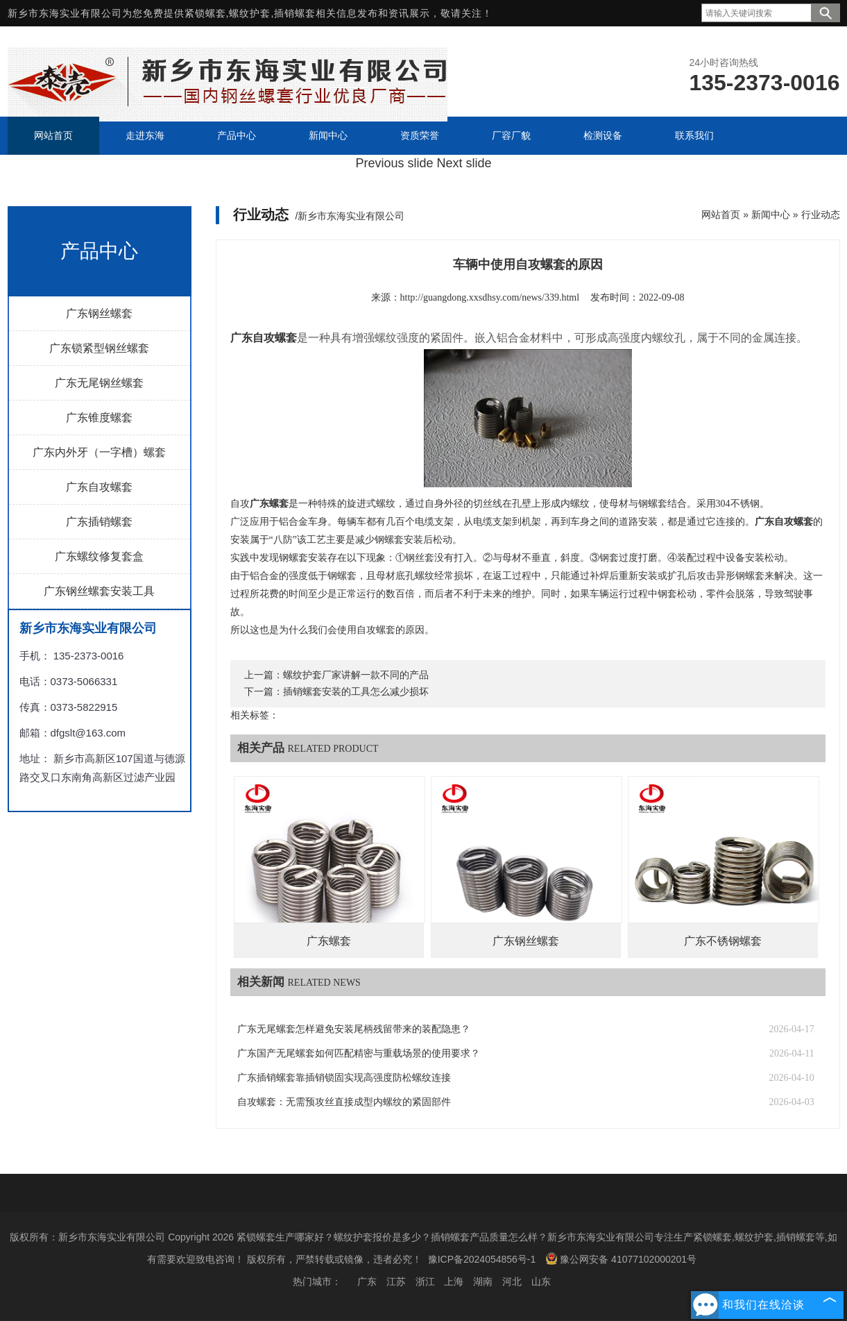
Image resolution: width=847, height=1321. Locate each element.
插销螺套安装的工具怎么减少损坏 (356, 692)
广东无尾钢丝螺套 (99, 383)
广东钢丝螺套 (99, 313)
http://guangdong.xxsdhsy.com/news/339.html (489, 297)
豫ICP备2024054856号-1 (482, 1259)
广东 (367, 1281)
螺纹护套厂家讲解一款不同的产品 (356, 675)
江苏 (396, 1281)
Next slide (464, 163)
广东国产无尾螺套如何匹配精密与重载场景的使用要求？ (358, 1053)
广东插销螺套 (99, 522)
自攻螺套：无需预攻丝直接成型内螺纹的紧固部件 (344, 1102)
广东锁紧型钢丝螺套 (99, 348)
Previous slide (394, 163)
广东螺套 (329, 941)
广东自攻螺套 (99, 487)
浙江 (425, 1281)
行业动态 (820, 214)
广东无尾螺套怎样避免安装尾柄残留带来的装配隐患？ (353, 1029)
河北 (512, 1281)
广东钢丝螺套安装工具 (99, 591)
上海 (453, 1281)
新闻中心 (770, 214)
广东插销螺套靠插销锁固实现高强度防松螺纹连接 (344, 1077)
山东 (541, 1281)
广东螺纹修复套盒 (99, 556)
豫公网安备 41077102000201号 (620, 1258)
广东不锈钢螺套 (723, 941)
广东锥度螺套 (99, 417)
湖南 (483, 1281)
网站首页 (720, 214)
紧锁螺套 (205, 13)
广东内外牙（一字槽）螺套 (99, 452)
